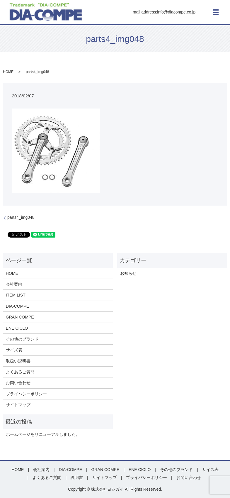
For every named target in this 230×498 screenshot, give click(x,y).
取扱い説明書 (18, 361)
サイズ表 (14, 350)
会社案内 (14, 284)
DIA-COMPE (17, 306)
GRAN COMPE (20, 317)
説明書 (77, 477)
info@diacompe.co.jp (176, 12)
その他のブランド (22, 339)
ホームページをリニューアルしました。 (43, 434)
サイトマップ (18, 404)
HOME (8, 72)
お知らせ (128, 273)
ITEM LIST (15, 295)
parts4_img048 (21, 217)
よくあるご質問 (20, 372)
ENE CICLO (17, 328)
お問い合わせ (18, 382)
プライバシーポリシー (26, 394)
